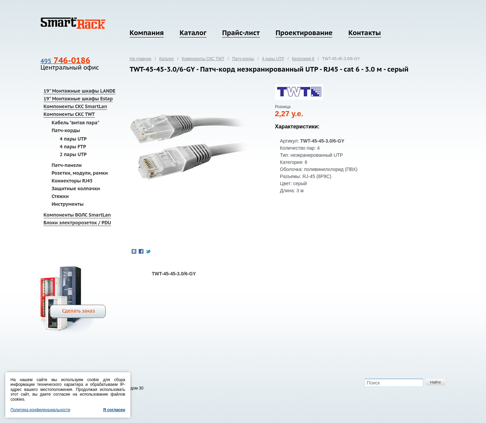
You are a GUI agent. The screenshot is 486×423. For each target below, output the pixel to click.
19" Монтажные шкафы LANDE (79, 91)
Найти (435, 382)
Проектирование (303, 32)
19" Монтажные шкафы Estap (78, 99)
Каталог (193, 32)
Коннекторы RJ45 (72, 181)
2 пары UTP (73, 154)
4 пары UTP (73, 139)
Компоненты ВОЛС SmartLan (77, 215)
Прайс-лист (241, 32)
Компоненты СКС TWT (69, 114)
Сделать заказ (78, 311)
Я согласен (114, 409)
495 (65, 61)
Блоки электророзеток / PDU (77, 223)
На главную (140, 58)
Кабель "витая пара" (76, 123)
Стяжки (60, 196)
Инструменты (68, 204)
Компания (147, 32)
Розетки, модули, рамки (80, 173)
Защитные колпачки (76, 188)
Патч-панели (67, 165)
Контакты (364, 32)
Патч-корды (66, 130)
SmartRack (73, 23)
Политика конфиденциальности (40, 409)
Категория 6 (303, 58)
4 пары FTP (73, 147)
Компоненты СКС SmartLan (75, 106)
